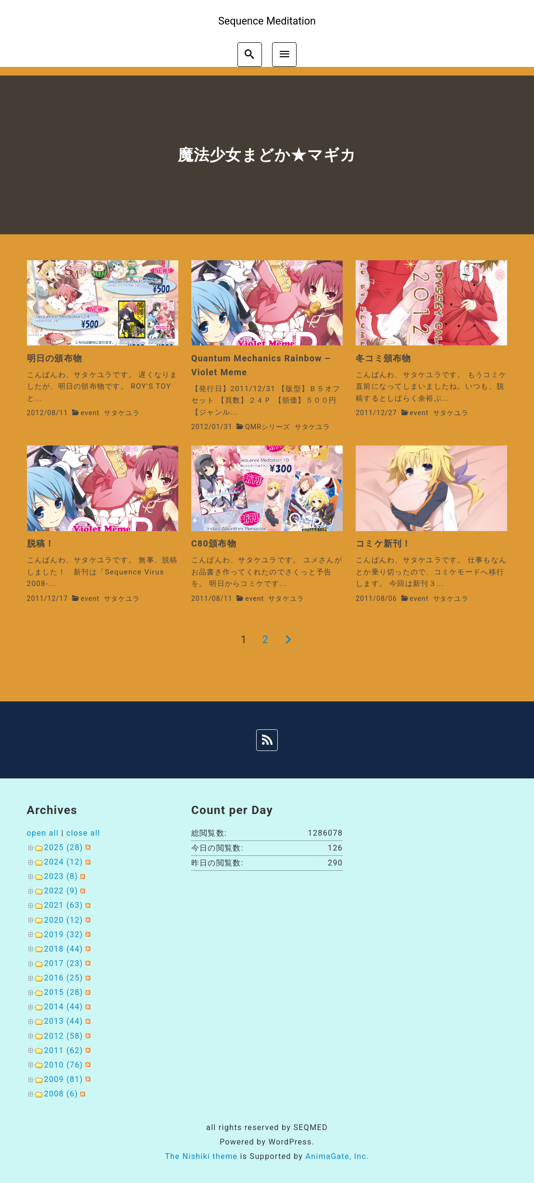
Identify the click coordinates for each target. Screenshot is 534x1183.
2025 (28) (63, 847)
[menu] (284, 54)
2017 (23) (63, 963)
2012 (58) (63, 1036)
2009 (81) (63, 1079)
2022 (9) (61, 890)
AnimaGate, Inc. (337, 1156)
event (90, 413)
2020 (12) (63, 920)
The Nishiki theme (201, 1156)
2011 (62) (63, 1050)
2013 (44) (63, 1021)
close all (83, 833)
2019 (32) (63, 934)
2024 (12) (63, 861)
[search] (249, 54)
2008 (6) (61, 1093)
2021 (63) (63, 905)
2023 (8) (61, 876)
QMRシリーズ (267, 427)
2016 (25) (63, 977)
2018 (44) (63, 949)
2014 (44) (63, 1006)
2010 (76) (63, 1064)
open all (43, 833)
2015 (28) (63, 992)
